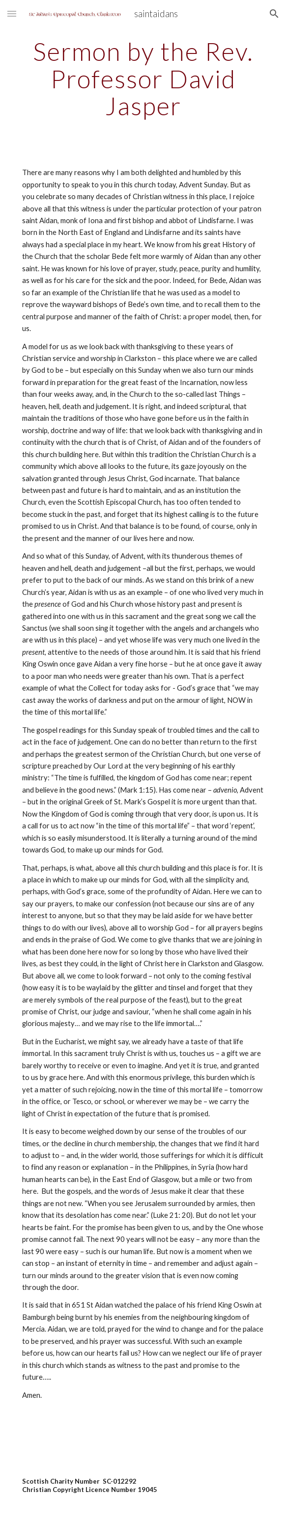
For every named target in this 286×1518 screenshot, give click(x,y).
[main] (142, 79)
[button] (12, 13)
